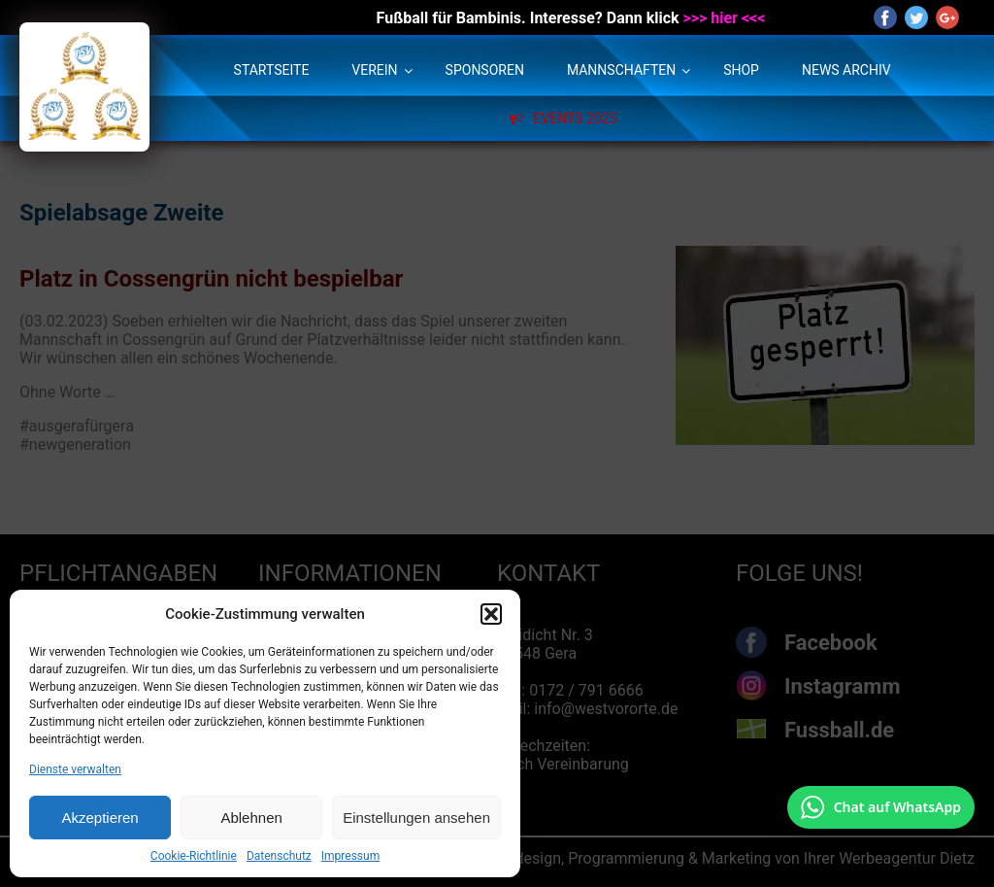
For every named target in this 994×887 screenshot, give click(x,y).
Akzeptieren (99, 817)
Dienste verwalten (75, 769)
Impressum (350, 856)
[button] (491, 614)
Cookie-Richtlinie (193, 856)
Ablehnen (251, 817)
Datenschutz (279, 856)
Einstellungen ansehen (416, 817)
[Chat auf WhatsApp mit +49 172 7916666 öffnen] (881, 807)
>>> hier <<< (724, 18)
